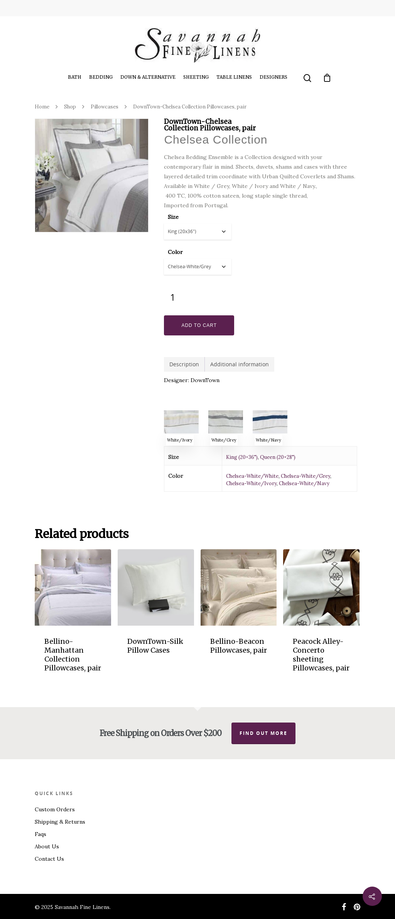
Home (42, 106)
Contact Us (49, 858)
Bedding (101, 77)
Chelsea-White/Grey (305, 476)
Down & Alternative (148, 77)
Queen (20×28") (277, 457)
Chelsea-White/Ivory (251, 483)
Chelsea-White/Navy (304, 483)
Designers (273, 77)
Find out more (263, 733)
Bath (74, 77)
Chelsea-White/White (252, 476)
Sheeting (196, 77)
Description (184, 364)
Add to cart (199, 325)
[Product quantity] (173, 297)
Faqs (40, 834)
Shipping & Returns (60, 821)
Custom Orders (55, 809)
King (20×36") (242, 457)
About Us (47, 846)
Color (175, 252)
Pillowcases (104, 106)
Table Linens (234, 77)
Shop (70, 106)
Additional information (239, 364)
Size (173, 216)
